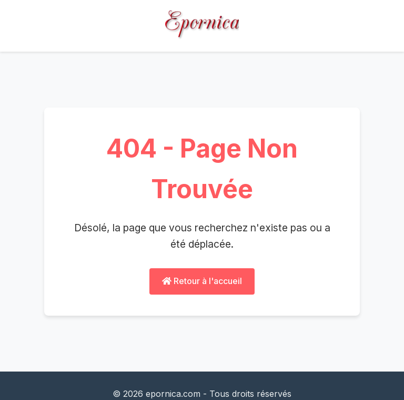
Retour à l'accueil (202, 281)
